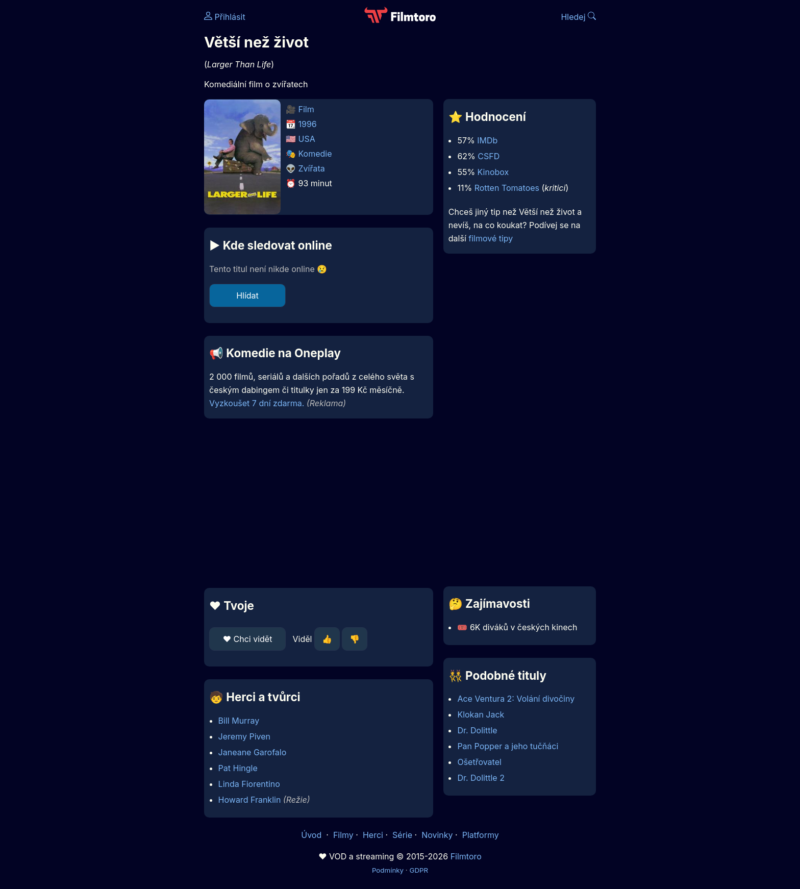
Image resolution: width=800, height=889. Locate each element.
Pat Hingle (238, 768)
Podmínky (388, 870)
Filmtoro (466, 856)
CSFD (488, 156)
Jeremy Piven (244, 736)
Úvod (312, 835)
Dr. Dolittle (477, 730)
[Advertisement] (130, 157)
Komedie (315, 154)
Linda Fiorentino (249, 784)
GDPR (418, 870)
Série (402, 835)
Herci (373, 835)
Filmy (343, 835)
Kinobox (493, 172)
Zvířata (311, 168)
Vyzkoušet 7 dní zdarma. (256, 403)
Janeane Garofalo (252, 752)
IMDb (487, 140)
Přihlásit (224, 17)
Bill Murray (239, 720)
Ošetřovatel (479, 762)
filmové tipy (490, 238)
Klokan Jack (480, 714)
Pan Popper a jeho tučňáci (507, 746)
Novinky (437, 835)
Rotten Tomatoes (506, 188)
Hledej (578, 17)
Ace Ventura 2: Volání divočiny (515, 699)
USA (306, 139)
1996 (307, 124)
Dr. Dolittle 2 (481, 778)
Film (306, 109)
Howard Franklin (249, 800)
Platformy (480, 835)
